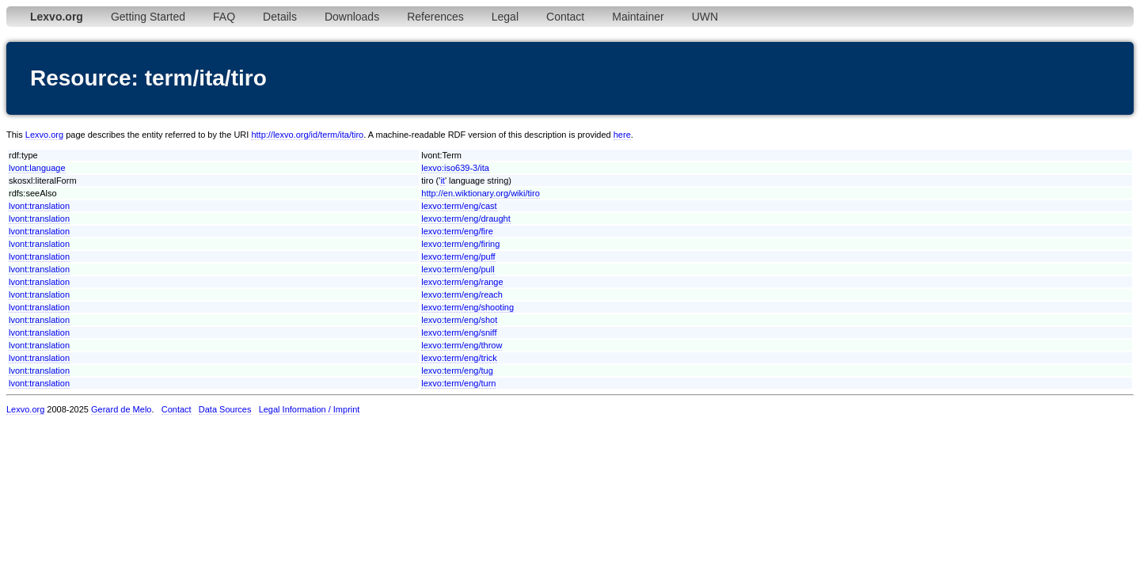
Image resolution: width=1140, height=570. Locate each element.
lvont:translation (39, 206)
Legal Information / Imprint (309, 409)
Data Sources (225, 409)
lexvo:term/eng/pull (457, 269)
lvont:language (37, 168)
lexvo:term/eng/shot (459, 320)
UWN (705, 16)
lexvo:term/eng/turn (458, 383)
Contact (565, 16)
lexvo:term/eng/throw (461, 345)
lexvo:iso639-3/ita (455, 168)
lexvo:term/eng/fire (456, 231)
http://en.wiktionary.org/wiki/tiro (480, 193)
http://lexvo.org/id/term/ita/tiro (307, 134)
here (622, 134)
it (442, 180)
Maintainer (637, 16)
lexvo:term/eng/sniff (458, 332)
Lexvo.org (44, 134)
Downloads (352, 16)
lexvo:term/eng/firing (460, 244)
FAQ (224, 16)
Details (280, 16)
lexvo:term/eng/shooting (467, 307)
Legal (505, 16)
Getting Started (148, 16)
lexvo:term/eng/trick (458, 358)
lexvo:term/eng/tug (457, 370)
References (435, 16)
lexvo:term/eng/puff (458, 256)
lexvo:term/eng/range (462, 282)
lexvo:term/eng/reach (462, 294)
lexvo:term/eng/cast (458, 206)
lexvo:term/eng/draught (466, 218)
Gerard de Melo (121, 409)
